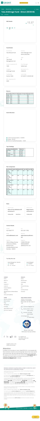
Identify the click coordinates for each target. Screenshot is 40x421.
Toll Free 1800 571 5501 (28, 308)
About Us (6, 280)
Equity (22, 278)
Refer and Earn (7, 301)
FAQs (5, 302)
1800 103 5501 (30, 310)
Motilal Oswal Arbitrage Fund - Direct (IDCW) (9, 186)
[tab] (7, 28)
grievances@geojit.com (30, 391)
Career (5, 282)
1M (9, 28)
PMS (22, 284)
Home (2, 9)
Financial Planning (24, 286)
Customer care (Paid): (27, 312)
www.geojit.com (31, 355)
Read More (18, 214)
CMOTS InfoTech (17, 397)
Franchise (6, 306)
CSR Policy (6, 289)
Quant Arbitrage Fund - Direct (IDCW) (9, 177)
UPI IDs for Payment (8, 310)
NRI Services (6, 304)
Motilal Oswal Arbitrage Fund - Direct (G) (9, 182)
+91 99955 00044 (30, 317)
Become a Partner (7, 299)
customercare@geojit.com (28, 306)
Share (36, 9)
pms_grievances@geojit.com (15, 376)
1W (7, 28)
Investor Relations (7, 287)
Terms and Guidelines (8, 294)
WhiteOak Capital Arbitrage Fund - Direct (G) (9, 192)
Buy (2, 14)
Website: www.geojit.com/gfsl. (25, 373)
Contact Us (6, 284)
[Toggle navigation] (38, 3)
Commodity (23, 282)
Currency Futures (24, 289)
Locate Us (6, 286)
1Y (14, 28)
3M (12, 28)
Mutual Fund (8, 9)
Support (35, 416)
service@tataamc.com (12, 235)
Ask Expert (6, 14)
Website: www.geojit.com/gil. (25, 389)
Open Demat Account (24, 2)
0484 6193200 (30, 314)
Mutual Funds (24, 280)
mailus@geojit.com (29, 375)
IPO (21, 287)
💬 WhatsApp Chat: (25, 316)
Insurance (23, 291)
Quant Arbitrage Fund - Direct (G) (9, 172)
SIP (10, 265)
